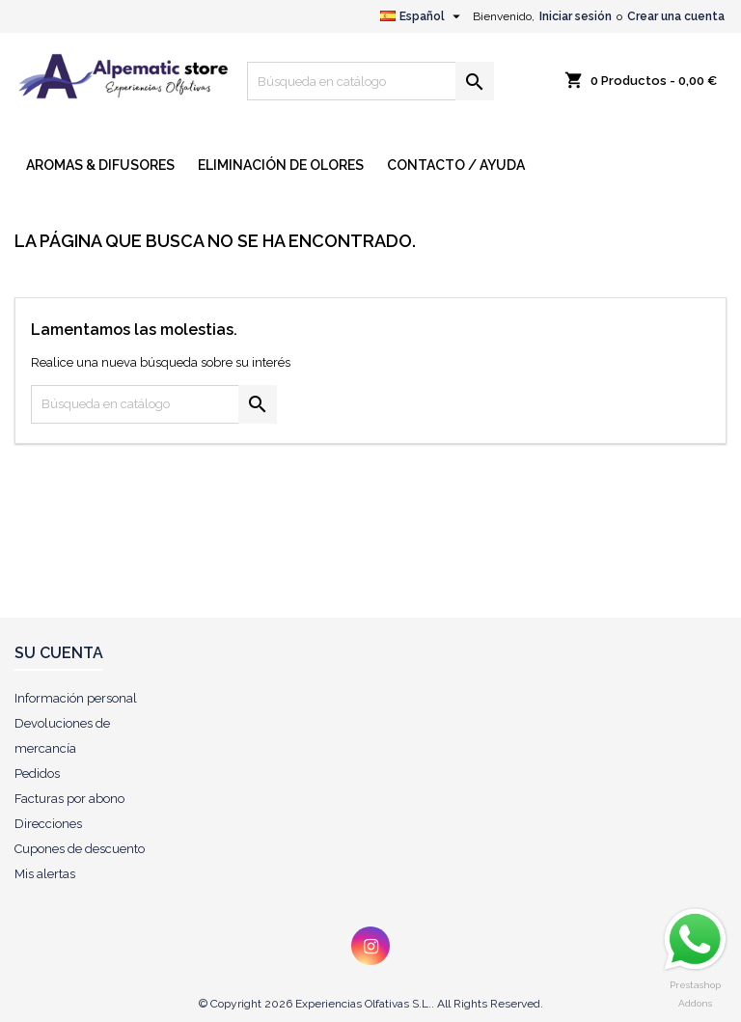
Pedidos (37, 773)
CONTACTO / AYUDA (456, 165)
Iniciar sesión (575, 16)
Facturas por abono (69, 798)
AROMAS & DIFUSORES (100, 165)
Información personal (75, 698)
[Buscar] (370, 81)
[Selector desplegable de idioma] (422, 16)
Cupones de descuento (79, 849)
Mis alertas (44, 874)
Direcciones (48, 823)
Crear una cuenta (676, 16)
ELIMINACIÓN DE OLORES (281, 165)
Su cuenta (58, 653)
